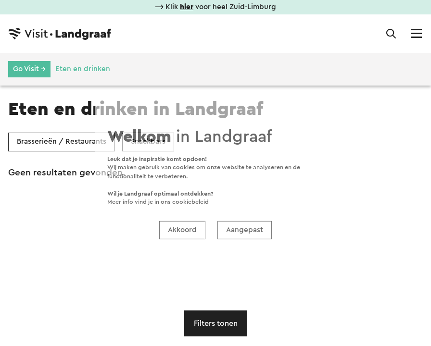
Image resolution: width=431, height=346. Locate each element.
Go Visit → (29, 69)
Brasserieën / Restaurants (61, 141)
